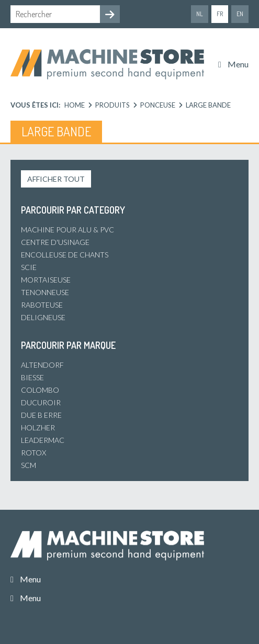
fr (220, 14)
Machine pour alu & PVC (67, 229)
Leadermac (42, 440)
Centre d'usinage (55, 242)
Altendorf (42, 364)
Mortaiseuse (46, 279)
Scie (29, 267)
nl (199, 14)
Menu (238, 64)
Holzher (38, 427)
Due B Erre (41, 415)
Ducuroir (41, 402)
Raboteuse (42, 304)
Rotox (33, 452)
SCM (28, 465)
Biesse (32, 377)
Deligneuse (43, 317)
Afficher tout (56, 178)
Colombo (40, 389)
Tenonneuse (45, 292)
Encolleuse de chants (64, 254)
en (240, 14)
